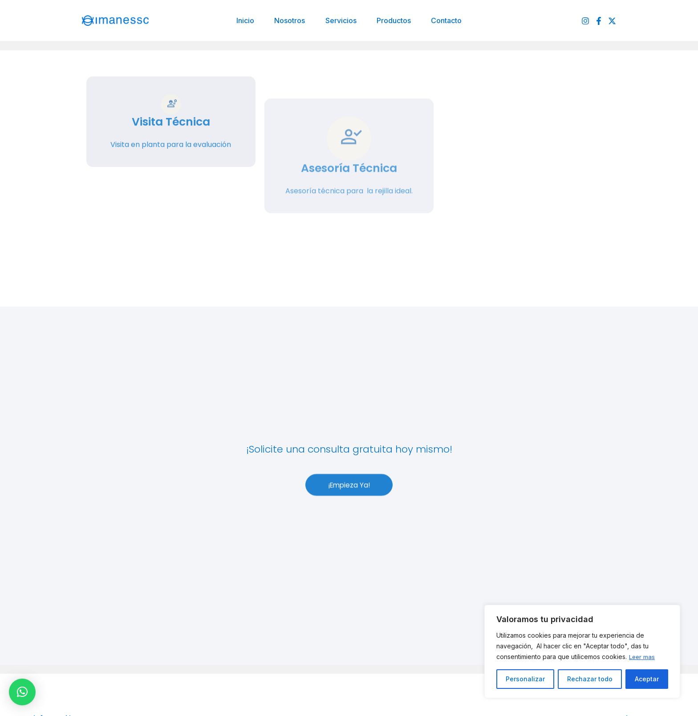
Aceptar (647, 679)
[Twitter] (612, 21)
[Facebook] (599, 21)
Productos (395, 20)
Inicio (243, 20)
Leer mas (642, 656)
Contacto (449, 20)
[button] (22, 692)
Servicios (341, 20)
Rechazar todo (590, 679)
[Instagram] (585, 21)
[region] (582, 651)
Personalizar (525, 679)
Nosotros (288, 20)
